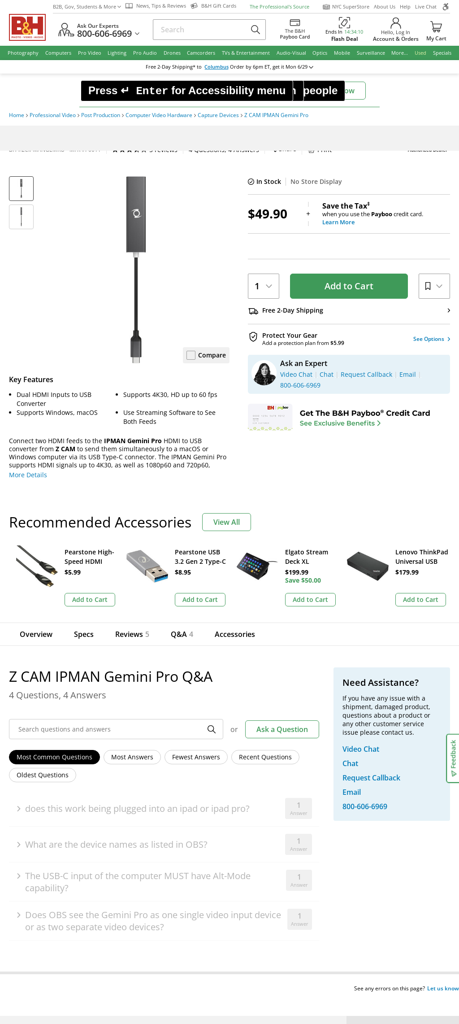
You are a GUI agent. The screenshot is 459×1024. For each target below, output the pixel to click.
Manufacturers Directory (172, 849)
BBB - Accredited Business (53, 921)
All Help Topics (54, 874)
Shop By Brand (53, 862)
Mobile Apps (316, 923)
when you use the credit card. (386, 214)
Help (405, 6)
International (50, 836)
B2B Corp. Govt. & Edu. (272, 811)
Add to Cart (349, 286)
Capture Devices (218, 115)
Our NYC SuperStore (165, 799)
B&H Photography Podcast (277, 849)
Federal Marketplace (269, 786)
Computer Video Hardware (159, 115)
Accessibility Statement (395, 955)
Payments (46, 824)
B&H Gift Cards (392, 881)
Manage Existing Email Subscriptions (86, 744)
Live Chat (426, 6)
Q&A (179, 634)
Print (238, 149)
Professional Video (53, 115)
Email (47, 721)
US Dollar (404, 713)
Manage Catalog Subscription (75, 811)
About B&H (151, 786)
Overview (36, 634)
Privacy (281, 951)
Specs (84, 634)
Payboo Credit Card (164, 824)
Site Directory (51, 849)
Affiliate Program (160, 836)
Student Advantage (267, 799)
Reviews (132, 634)
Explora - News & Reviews (277, 836)
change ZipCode (228, 67)
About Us (384, 6)
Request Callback (400, 818)
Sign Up (173, 721)
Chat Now (338, 91)
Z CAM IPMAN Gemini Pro (276, 115)
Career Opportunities (167, 862)
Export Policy (326, 951)
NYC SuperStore (345, 7)
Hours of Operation (164, 811)
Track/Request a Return (66, 799)
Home (16, 115)
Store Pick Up (389, 868)
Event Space (256, 824)
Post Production (100, 115)
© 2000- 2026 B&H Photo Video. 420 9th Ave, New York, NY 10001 (113, 955)
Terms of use (234, 951)
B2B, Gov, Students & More (87, 6)
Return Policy (51, 786)
